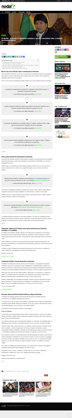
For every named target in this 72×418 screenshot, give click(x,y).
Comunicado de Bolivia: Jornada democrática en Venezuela (12, 66)
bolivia (15, 371)
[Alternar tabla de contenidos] (37, 60)
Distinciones (17, 0)
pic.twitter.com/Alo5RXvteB (42, 180)
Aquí (69, 56)
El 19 (2, 361)
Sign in (58, 0)
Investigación (21, 12)
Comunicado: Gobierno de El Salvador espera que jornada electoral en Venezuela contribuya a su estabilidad (21, 65)
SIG (58, 80)
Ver (69, 126)
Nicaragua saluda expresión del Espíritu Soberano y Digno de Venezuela (15, 68)
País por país (7, 12)
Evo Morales (19, 371)
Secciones (14, 12)
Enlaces (12, 0)
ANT (56, 80)
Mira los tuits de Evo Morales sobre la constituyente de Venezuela (13, 62)
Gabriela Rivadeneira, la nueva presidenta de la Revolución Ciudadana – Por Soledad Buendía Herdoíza (62, 121)
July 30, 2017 (37, 94)
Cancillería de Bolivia (6, 289)
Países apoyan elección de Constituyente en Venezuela (12, 63)
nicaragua (23, 371)
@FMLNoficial (22, 207)
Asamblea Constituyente (10, 371)
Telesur (3, 223)
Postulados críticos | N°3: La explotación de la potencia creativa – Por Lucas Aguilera (61, 97)
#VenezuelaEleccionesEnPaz (34, 207)
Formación (28, 12)
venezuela (27, 371)
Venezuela (3, 35)
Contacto (23, 0)
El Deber (3, 151)
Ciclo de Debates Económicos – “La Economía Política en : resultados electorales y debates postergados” (62, 76)
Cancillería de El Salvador (7, 256)
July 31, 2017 (38, 183)
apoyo (5, 371)
